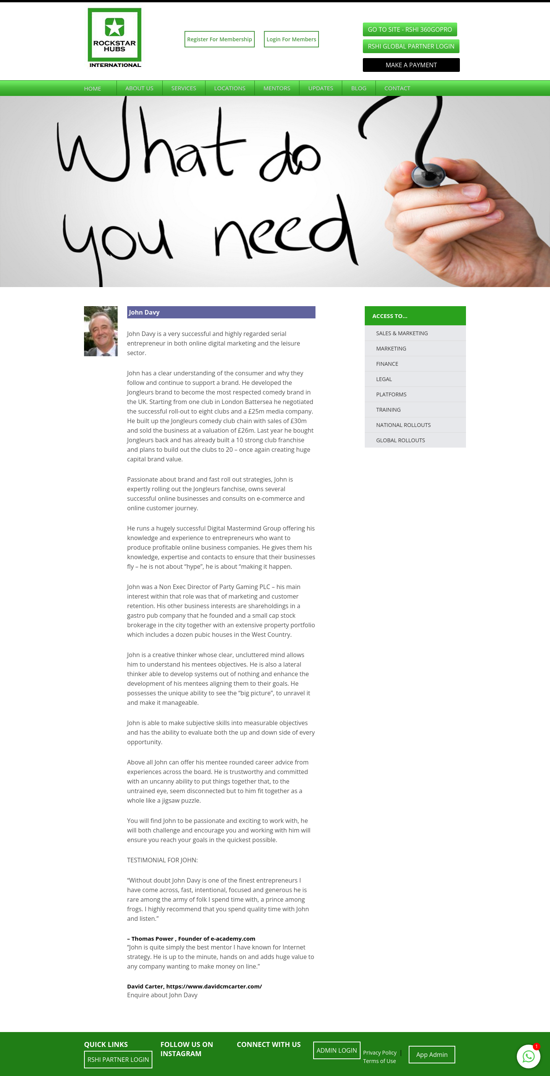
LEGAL (384, 379)
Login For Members (291, 39)
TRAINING (388, 409)
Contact (398, 88)
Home (92, 88)
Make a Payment (411, 65)
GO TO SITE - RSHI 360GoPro (410, 29)
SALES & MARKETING (402, 333)
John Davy (144, 312)
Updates (320, 88)
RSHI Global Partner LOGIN (411, 46)
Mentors (277, 88)
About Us (140, 88)
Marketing (391, 348)
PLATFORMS (391, 394)
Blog (358, 88)
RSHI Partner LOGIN (118, 1059)
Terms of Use (379, 1061)
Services (183, 88)
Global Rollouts (400, 440)
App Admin (432, 1054)
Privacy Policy (379, 1052)
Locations (230, 88)
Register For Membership (219, 39)
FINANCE (387, 363)
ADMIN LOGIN (337, 1050)
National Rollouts (403, 424)
